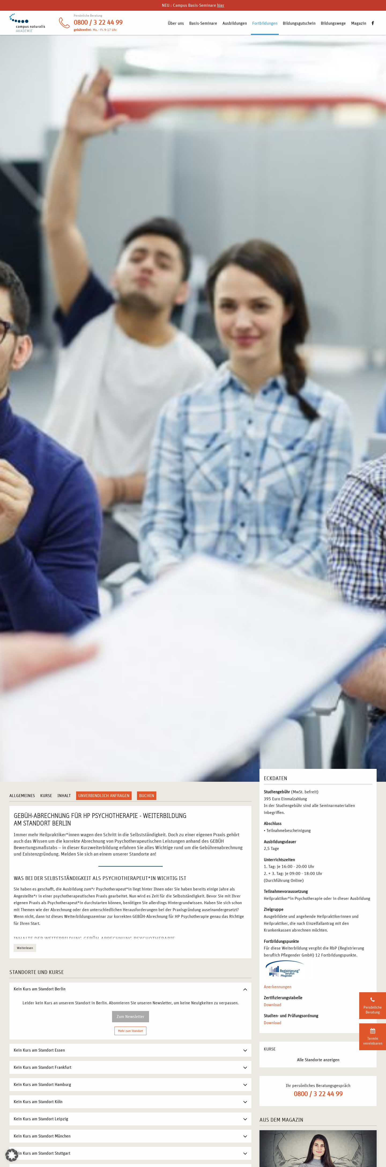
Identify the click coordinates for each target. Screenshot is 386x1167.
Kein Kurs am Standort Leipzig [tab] (41, 1119)
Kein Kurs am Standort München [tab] (42, 1136)
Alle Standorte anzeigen (318, 1060)
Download (272, 1005)
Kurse (46, 796)
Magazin (358, 23)
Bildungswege (333, 23)
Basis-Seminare (203, 23)
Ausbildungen (234, 23)
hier (220, 5)
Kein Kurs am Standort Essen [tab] (39, 1050)
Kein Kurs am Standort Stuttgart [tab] (42, 1153)
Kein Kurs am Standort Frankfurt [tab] (42, 1067)
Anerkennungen (277, 987)
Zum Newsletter (130, 1017)
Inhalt (64, 796)
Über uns (176, 23)
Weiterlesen (25, 948)
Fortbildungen (264, 23)
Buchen (146, 796)
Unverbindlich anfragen (103, 796)
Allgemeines (22, 796)
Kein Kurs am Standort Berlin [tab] (39, 989)
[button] (12, 1155)
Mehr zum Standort (130, 1031)
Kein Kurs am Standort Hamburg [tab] (42, 1084)
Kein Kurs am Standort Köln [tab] (38, 1102)
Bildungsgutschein (299, 23)
